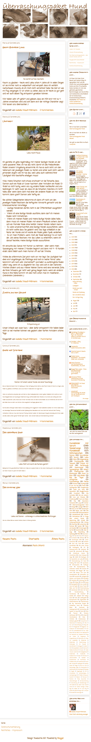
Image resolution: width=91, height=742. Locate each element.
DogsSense (83, 636)
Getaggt (80, 646)
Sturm (82, 611)
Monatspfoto (84, 667)
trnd (82, 582)
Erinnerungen (82, 528)
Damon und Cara (81, 573)
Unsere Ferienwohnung (76, 52)
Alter (85, 623)
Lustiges (80, 507)
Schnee (86, 522)
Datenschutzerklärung (75, 66)
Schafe (83, 520)
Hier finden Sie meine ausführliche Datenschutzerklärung (77, 102)
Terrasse (85, 677)
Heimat (85, 648)
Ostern (79, 542)
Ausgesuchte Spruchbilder (76, 60)
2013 (72, 266)
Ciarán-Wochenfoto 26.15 (78, 348)
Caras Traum (83, 586)
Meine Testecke (75, 363)
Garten (71, 530)
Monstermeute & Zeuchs (78, 351)
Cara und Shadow (79, 497)
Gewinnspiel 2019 (76, 540)
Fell (87, 538)
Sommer (84, 569)
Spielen (79, 526)
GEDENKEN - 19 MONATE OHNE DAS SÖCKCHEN (78, 358)
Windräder (72, 571)
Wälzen (75, 688)
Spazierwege (75, 448)
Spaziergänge (74, 469)
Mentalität (85, 578)
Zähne (75, 690)
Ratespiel (86, 669)
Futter (78, 563)
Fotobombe (83, 640)
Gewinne (78, 530)
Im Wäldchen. (75, 343)
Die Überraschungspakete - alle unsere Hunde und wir (78, 56)
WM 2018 (71, 685)
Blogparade (76, 627)
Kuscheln (76, 576)
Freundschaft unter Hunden (81, 214)
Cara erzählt (83, 584)
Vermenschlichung (84, 681)
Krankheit (77, 493)
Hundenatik (74, 347)
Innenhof (83, 594)
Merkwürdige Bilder (74, 667)
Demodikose (76, 517)
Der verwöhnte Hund (13, 432)
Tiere (80, 536)
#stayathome (84, 621)
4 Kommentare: (47, 281)
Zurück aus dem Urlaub (14, 292)
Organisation (83, 600)
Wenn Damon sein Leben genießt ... (81, 187)
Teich (87, 611)
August (75, 301)
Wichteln (71, 619)
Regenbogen (79, 671)
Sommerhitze (83, 609)
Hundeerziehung (79, 592)
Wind (70, 687)
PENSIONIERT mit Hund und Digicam (78, 384)
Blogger (81, 571)
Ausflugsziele (73, 488)
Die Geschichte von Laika (76, 559)
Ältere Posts (58, 539)
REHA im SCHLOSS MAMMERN (76, 387)
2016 (73, 258)
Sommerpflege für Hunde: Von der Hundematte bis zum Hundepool (78, 394)
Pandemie (74, 580)
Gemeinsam (74, 590)
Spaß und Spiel (79, 489)
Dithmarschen (75, 453)
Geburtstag (72, 520)
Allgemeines (84, 459)
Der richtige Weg (11, 487)
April (74, 311)
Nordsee (71, 526)
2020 (73, 248)
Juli (74, 303)
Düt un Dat (75, 509)
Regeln (72, 671)
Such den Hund (76, 544)
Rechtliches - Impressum (76, 63)
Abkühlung (79, 623)
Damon (72, 455)
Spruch (76, 457)
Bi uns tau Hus (74, 486)
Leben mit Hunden (74, 49)
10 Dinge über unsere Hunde (78, 517)
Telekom (78, 677)
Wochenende (82, 619)
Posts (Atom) (38, 545)
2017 (72, 256)
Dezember (76, 272)
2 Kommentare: (47, 110)
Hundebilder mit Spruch (78, 444)
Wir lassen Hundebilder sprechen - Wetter (81, 172)
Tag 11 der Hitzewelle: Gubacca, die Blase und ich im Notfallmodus (78, 336)
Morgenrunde (84, 488)
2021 (72, 245)
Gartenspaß (84, 465)
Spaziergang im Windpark (80, 200)
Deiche (86, 481)
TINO (78, 534)
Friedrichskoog (82, 642)
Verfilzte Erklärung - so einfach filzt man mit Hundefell (82, 157)
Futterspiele (72, 644)
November (76, 274)
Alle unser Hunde (84, 545)
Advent (86, 469)
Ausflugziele (76, 547)
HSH (70, 648)
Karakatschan (72, 659)
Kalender (84, 658)
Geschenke (85, 563)
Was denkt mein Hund (81, 685)
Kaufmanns (83, 659)
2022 (73, 242)
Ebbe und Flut (73, 588)
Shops (71, 582)
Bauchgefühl (74, 584)
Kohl (75, 536)
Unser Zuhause (82, 555)
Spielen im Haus (73, 611)
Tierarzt (75, 613)
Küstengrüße (79, 461)
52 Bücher (74, 538)
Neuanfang (81, 532)
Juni (74, 306)
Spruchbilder (84, 455)
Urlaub (85, 615)
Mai (74, 309)
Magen (76, 665)
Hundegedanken (83, 652)
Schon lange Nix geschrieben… (75, 373)
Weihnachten (79, 471)
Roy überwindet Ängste (79, 603)
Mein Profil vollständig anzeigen (78, 714)
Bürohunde (73, 473)
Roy (75, 501)
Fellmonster (81, 638)
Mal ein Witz (83, 665)
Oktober (75, 277)
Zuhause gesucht (73, 621)
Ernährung (72, 499)
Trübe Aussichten (81, 679)
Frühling (71, 563)
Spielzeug (72, 534)
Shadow (75, 484)
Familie (86, 559)
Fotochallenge (74, 481)
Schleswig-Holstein (74, 522)
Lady (79, 503)
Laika (86, 457)
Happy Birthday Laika (13, 47)
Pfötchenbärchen (73, 602)
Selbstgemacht (73, 609)
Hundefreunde (76, 515)
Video (83, 617)
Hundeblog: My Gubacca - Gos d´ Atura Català (78, 333)
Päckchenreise (84, 602)
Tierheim (71, 679)
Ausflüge (83, 484)
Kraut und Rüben (84, 499)
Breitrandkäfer (80, 629)
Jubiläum (79, 596)
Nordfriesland (72, 669)
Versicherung (74, 683)
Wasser (86, 536)
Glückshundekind (83, 513)
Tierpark (72, 463)
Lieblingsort (80, 663)
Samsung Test (83, 580)
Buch (87, 507)
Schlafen (86, 542)
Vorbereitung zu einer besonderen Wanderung (78, 379)
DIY (84, 547)
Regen (86, 551)
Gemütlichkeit (72, 646)
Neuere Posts (9, 539)
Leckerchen (83, 524)
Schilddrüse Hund (74, 605)
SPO (86, 671)
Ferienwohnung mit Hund (79, 561)
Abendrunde (72, 623)
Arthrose (82, 538)
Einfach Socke (75, 356)
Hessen (81, 650)
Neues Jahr (79, 511)
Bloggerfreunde (84, 491)
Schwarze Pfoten (76, 377)
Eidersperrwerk (73, 549)
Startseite (34, 539)
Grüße (85, 646)
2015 (72, 261)
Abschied (74, 524)
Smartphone (72, 673)
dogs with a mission (83, 690)
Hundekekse (72, 594)
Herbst (71, 551)
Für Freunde (82, 644)
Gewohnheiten (73, 574)
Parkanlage (80, 669)
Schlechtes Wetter (74, 569)
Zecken (71, 690)
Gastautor (83, 549)
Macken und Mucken (75, 578)
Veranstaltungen (73, 681)
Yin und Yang (83, 688)
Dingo (73, 507)
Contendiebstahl (77, 630)
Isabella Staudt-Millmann (78, 712)
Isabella (71, 596)
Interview (85, 656)
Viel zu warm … (75, 353)
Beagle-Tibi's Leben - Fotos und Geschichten (78, 370)
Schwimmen (72, 555)
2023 (73, 240)
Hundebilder (74, 450)
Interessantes (75, 565)
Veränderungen (83, 683)
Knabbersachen (73, 661)
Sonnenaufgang (82, 673)
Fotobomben (72, 642)
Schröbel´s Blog (75, 342)
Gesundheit (72, 491)
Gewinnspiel (79, 467)
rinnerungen (79, 692)
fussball (72, 692)
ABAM (76, 557)
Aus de (71, 625)
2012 (72, 269)
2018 (73, 253)
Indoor (79, 656)
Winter (86, 503)
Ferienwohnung (84, 588)
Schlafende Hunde (79, 553)
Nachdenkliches (81, 567)
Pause (83, 486)
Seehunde (81, 607)
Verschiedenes (73, 617)
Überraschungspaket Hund (77, 129)
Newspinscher (73, 600)
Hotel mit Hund (84, 590)
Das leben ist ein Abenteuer (80, 632)
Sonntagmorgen (73, 675)
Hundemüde (72, 654)
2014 (72, 264)
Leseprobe (72, 144)
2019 (73, 250)
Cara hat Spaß (73, 586)
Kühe (76, 598)
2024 (73, 237)
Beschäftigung (78, 625)
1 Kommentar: (46, 339)
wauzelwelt (74, 391)
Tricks (79, 615)
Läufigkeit (8, 121)
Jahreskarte (79, 551)
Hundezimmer (72, 656)
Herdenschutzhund (73, 650)
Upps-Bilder (81, 475)
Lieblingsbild (83, 598)
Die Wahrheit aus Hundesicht (76, 634)
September (76, 280)
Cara (74, 459)
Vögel (70, 557)
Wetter (86, 515)
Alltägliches (73, 479)
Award (86, 582)
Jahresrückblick (73, 658)
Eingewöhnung (72, 638)
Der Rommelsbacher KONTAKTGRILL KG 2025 (78, 365)
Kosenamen (81, 661)
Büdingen (83, 557)
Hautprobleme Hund (77, 648)
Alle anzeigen (85, 398)
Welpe (76, 582)
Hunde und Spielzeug (12, 350)
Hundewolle (82, 654)
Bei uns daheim (84, 495)
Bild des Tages (76, 477)
